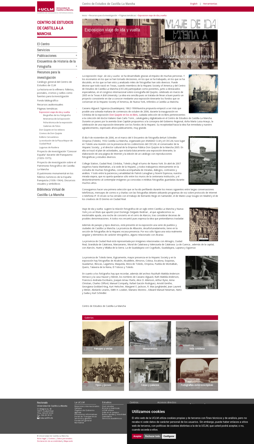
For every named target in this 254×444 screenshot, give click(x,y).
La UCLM (80, 402)
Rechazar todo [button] (152, 436)
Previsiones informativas (86, 414)
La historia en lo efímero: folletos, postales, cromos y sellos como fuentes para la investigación (55, 93)
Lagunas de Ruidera (49, 147)
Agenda (78, 412)
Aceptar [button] (137, 436)
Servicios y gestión (83, 418)
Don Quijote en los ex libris (123, 114)
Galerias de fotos (51, 126)
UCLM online (108, 410)
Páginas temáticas (47, 108)
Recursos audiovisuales (50, 104)
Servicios (43, 49)
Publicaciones (47, 55)
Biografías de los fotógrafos (57, 115)
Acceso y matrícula (110, 408)
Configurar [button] (168, 436)
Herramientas (210, 3)
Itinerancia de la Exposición (56, 118)
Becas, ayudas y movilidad (114, 414)
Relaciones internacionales (87, 406)
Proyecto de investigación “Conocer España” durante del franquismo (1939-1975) (57, 154)
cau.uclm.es (45, 417)
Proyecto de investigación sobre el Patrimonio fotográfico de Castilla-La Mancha (56, 165)
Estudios (106, 402)
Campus (78, 408)
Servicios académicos (112, 418)
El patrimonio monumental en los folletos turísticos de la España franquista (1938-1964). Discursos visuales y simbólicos (56, 178)
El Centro (43, 43)
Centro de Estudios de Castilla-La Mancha (108, 3)
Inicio (84, 15)
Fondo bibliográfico (47, 100)
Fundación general (83, 420)
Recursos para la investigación (103, 15)
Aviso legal (41, 438)
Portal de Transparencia (86, 416)
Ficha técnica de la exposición (57, 122)
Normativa (79, 422)
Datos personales (64, 438)
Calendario (107, 416)
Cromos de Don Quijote (50, 133)
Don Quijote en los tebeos (52, 129)
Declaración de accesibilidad (49, 441)
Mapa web (68, 441)
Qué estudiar (108, 406)
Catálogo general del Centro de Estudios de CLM (54, 83)
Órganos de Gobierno (84, 410)
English (193, 3)
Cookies (51, 438)
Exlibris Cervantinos (49, 137)
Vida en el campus (110, 412)
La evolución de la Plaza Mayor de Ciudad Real (56, 142)
